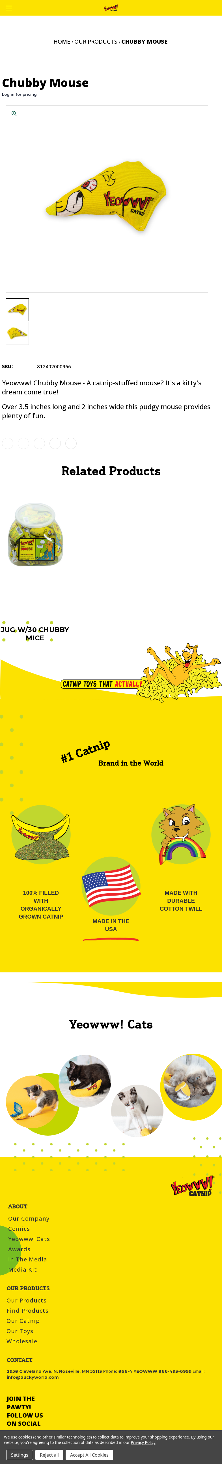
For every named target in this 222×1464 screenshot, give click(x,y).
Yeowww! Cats (29, 1239)
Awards (19, 1249)
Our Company (28, 1218)
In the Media (27, 1259)
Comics (19, 1229)
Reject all (49, 1455)
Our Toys (20, 1331)
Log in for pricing (19, 94)
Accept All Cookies (89, 1455)
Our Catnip (23, 1321)
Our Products (27, 1300)
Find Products (28, 1310)
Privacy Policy (143, 1442)
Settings (19, 1455)
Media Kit (22, 1269)
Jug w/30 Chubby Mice (35, 634)
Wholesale (22, 1341)
